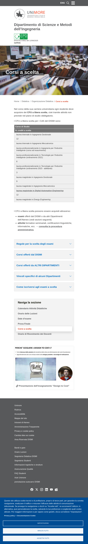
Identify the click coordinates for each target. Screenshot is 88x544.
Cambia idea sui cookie (24, 435)
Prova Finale (24, 324)
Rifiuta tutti (43, 531)
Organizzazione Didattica (42, 101)
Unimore (18, 405)
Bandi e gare (20, 448)
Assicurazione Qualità (24, 469)
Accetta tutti (43, 538)
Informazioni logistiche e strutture (29, 465)
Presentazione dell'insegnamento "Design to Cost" (44, 386)
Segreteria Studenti (23, 461)
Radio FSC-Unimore (56, 489)
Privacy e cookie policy (24, 431)
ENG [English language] (62, 3)
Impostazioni (43, 523)
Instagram (41, 489)
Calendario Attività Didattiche (32, 308)
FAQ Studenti (20, 473)
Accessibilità (20, 414)
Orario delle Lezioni (27, 313)
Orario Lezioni (20, 452)
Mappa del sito (21, 418)
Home (16, 101)
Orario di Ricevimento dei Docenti (34, 334)
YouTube (51, 489)
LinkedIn (46, 489)
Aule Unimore (20, 478)
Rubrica (18, 410)
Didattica (25, 101)
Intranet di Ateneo (22, 422)
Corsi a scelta (25, 329)
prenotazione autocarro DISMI (27, 482)
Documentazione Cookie (26, 516)
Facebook (31, 489)
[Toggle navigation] (73, 3)
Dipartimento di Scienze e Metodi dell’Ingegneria (43, 27)
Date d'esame (24, 319)
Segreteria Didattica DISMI (26, 456)
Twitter (36, 489)
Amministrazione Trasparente (27, 427)
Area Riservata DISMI (24, 440)
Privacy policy (9, 516)
